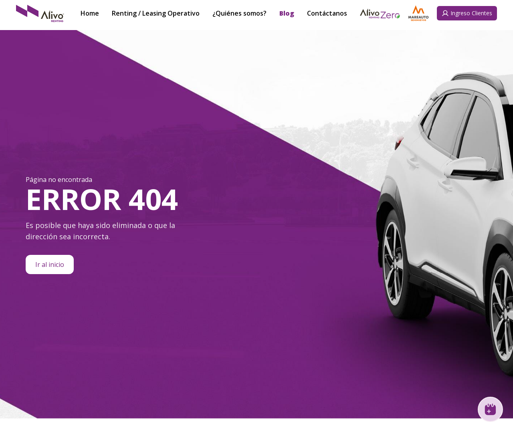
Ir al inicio (49, 264)
